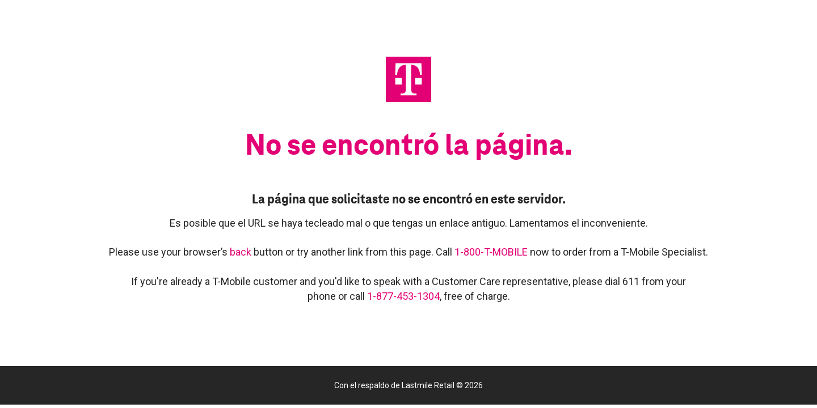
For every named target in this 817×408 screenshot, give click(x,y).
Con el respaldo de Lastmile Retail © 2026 (408, 385)
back (242, 252)
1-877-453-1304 (403, 296)
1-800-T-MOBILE (492, 252)
